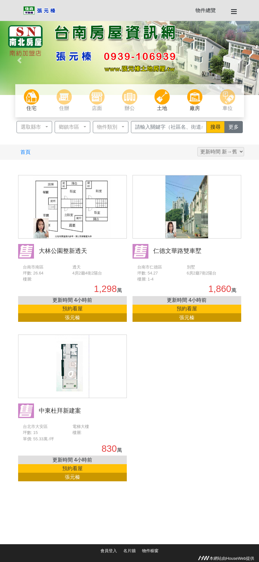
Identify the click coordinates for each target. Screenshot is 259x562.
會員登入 (108, 550)
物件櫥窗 (150, 550)
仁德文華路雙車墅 (177, 250)
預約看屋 (72, 308)
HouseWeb (236, 558)
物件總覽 (205, 10)
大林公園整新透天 (63, 250)
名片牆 (129, 550)
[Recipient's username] (169, 127)
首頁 (25, 152)
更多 (235, 126)
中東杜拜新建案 (60, 410)
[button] (19, 60)
